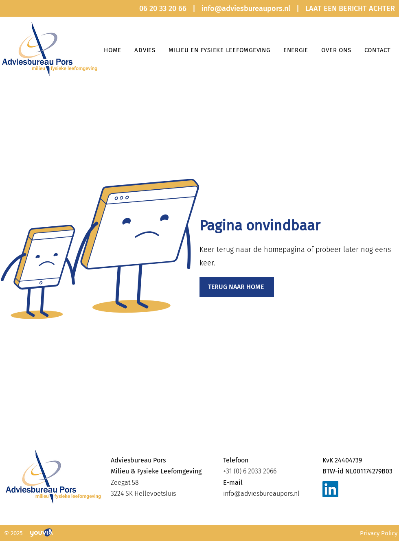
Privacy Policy (378, 533)
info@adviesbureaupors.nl (246, 8)
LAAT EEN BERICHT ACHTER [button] (350, 8)
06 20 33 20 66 (162, 8)
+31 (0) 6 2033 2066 (249, 471)
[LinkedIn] (330, 489)
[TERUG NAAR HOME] (237, 287)
